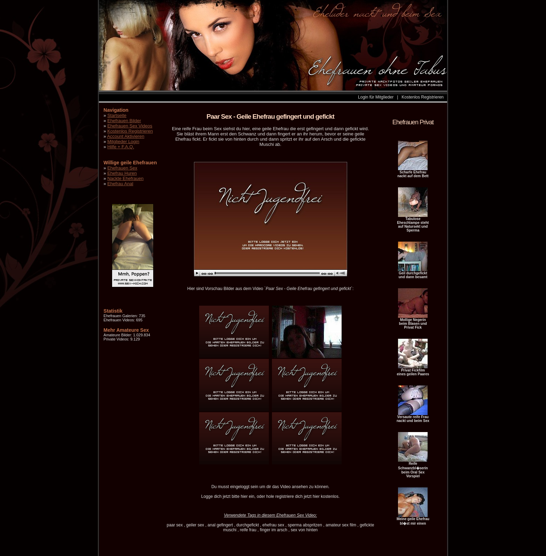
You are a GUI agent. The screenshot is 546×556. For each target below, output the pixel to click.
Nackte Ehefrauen (125, 178)
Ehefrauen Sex (122, 168)
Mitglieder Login (123, 141)
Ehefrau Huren (122, 173)
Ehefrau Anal (120, 183)
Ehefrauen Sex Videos (129, 125)
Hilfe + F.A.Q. (120, 146)
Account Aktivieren (125, 136)
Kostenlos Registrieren (422, 97)
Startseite (116, 115)
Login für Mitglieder (375, 97)
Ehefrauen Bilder (124, 120)
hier (244, 496)
